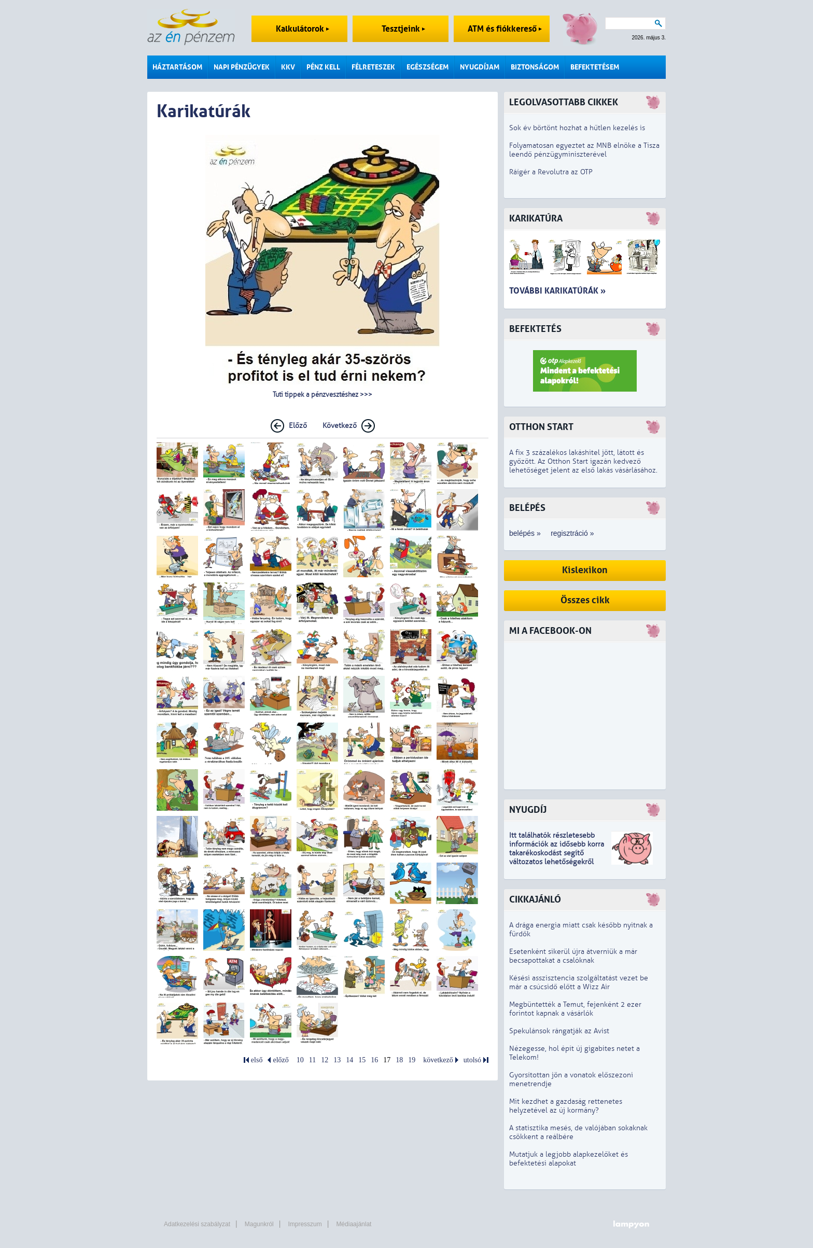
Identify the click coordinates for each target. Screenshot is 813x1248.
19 (411, 1060)
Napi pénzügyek (242, 67)
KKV (288, 67)
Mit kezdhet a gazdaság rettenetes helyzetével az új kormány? (565, 1106)
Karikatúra (536, 218)
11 (312, 1060)
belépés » (525, 533)
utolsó (472, 1060)
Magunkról (259, 1224)
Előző (298, 425)
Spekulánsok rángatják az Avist (559, 1031)
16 (374, 1060)
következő (438, 1060)
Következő (340, 425)
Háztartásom (177, 67)
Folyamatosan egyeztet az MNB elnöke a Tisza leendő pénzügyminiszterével (584, 150)
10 (300, 1060)
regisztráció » (572, 533)
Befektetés (535, 329)
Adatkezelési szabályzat (197, 1224)
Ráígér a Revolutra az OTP (551, 172)
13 (337, 1060)
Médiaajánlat (353, 1224)
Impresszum (304, 1224)
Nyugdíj (527, 810)
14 (349, 1060)
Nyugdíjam (479, 67)
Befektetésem (594, 67)
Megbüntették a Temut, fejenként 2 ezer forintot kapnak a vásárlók (575, 1009)
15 (362, 1060)
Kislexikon (585, 570)
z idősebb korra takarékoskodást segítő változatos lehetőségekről (556, 853)
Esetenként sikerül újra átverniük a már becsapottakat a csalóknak (573, 956)
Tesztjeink (403, 29)
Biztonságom (535, 67)
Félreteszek (373, 67)
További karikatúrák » (557, 291)
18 (399, 1060)
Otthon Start (541, 427)
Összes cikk (585, 600)
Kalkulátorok (302, 29)
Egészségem (427, 67)
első (257, 1060)
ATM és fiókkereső (505, 29)
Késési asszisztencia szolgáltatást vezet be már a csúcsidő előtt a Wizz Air (578, 982)
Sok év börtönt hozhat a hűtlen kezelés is (577, 127)
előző (280, 1060)
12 (324, 1060)
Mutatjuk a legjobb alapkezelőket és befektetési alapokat (568, 1159)
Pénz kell (323, 67)
